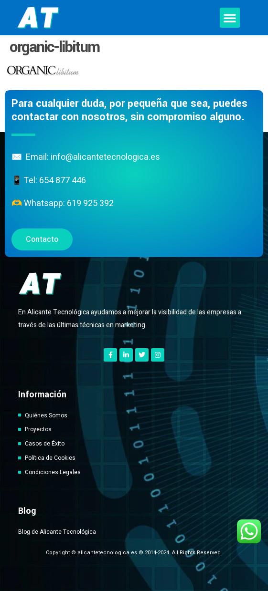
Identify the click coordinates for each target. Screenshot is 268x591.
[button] (230, 18)
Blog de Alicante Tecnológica (57, 532)
